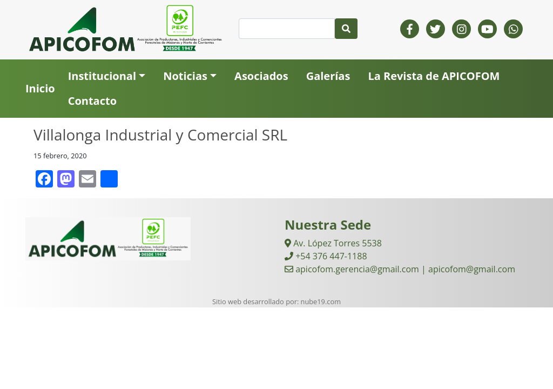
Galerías (328, 76)
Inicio (40, 88)
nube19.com (321, 301)
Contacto (92, 100)
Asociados (261, 76)
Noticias (185, 76)
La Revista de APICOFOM (434, 76)
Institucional (102, 76)
